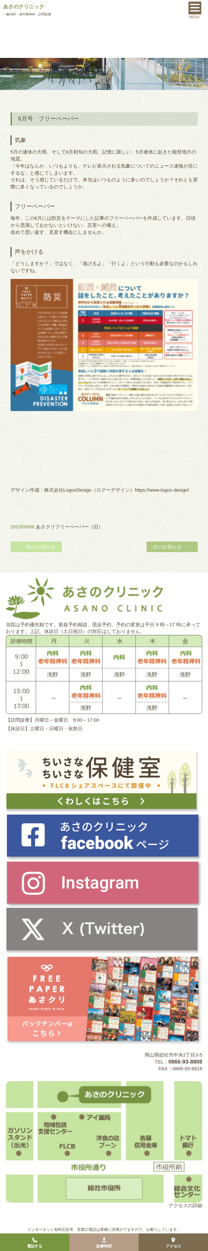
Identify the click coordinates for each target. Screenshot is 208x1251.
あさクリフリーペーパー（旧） (69, 526)
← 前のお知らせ (36, 547)
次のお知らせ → (172, 547)
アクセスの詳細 (185, 1205)
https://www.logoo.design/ (162, 490)
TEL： (178, 1062)
